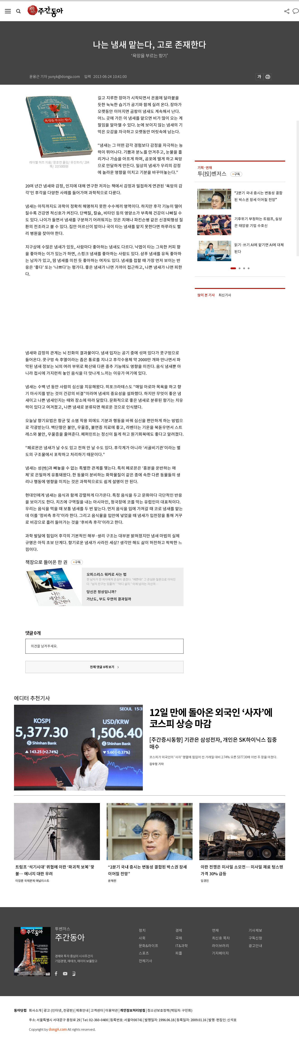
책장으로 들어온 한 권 (46, 562)
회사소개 (35, 1011)
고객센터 (97, 1011)
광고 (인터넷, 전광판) (59, 1011)
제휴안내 (82, 1011)
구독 (78, 562)
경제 (178, 930)
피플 (178, 953)
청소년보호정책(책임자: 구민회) (169, 1011)
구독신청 (255, 938)
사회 (142, 938)
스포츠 (144, 953)
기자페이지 (220, 953)
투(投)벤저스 (212, 173)
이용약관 (111, 1011)
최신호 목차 (221, 938)
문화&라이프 (148, 946)
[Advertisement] (93, 312)
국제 (178, 938)
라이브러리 (220, 946)
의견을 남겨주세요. (44, 646)
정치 (142, 930)
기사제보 (255, 930)
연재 (215, 930)
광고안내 (255, 946)
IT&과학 (181, 946)
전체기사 (145, 961)
